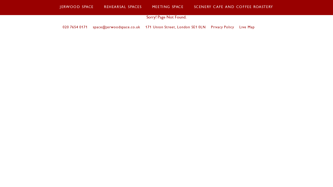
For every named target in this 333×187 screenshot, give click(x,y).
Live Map (246, 27)
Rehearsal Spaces (123, 7)
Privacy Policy (222, 27)
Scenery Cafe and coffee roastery (233, 7)
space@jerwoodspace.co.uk (116, 27)
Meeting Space (168, 7)
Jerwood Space (77, 7)
